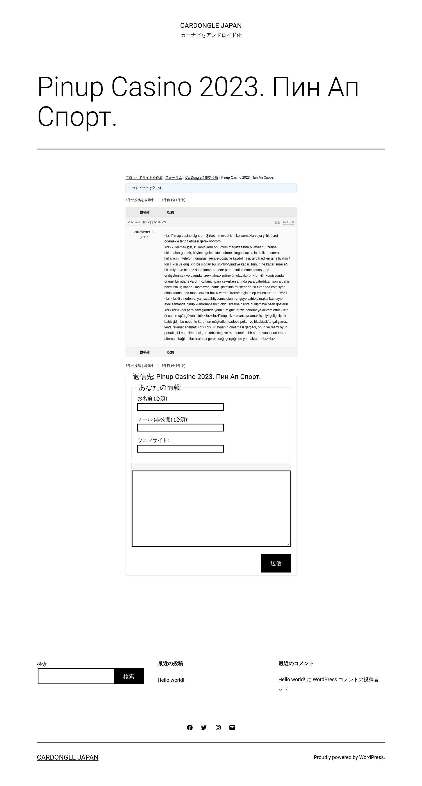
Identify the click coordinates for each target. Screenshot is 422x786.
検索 (42, 664)
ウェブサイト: (153, 440)
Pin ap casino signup (186, 236)
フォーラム (173, 178)
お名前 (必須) (152, 398)
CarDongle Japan (211, 25)
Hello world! (171, 680)
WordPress (371, 757)
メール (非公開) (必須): (163, 419)
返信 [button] (277, 222)
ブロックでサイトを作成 (144, 178)
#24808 (288, 222)
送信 (276, 563)
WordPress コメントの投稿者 (345, 679)
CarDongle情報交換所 (201, 178)
